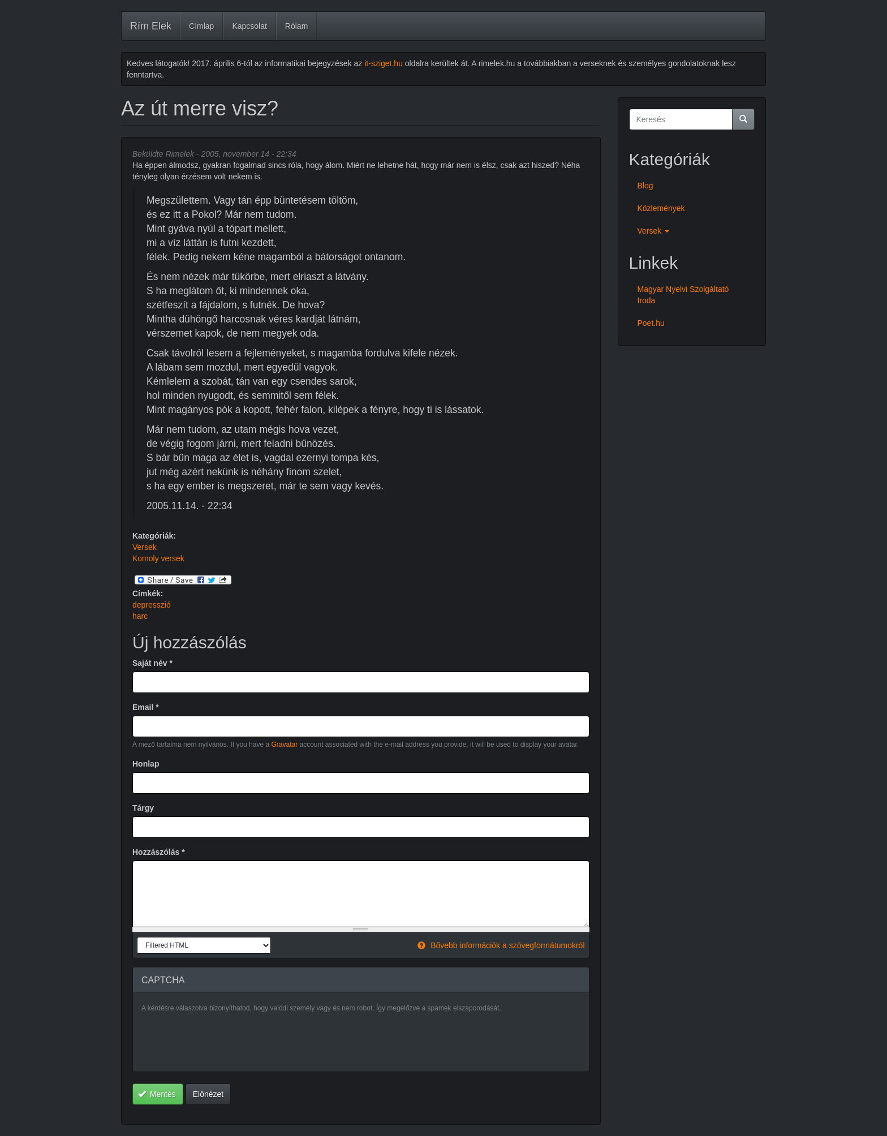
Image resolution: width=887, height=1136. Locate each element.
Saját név (152, 663)
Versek (144, 547)
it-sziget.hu (383, 63)
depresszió (151, 604)
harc (140, 616)
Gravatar (284, 744)
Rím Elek (150, 26)
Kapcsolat (249, 26)
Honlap (145, 763)
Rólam (296, 26)
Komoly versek (158, 558)
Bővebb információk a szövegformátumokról (500, 945)
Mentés (157, 1094)
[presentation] (227, 1041)
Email (145, 707)
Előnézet (208, 1094)
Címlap (201, 26)
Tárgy (143, 807)
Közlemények (661, 208)
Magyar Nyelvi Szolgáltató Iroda (683, 295)
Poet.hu (651, 323)
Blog (645, 185)
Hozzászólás (158, 852)
